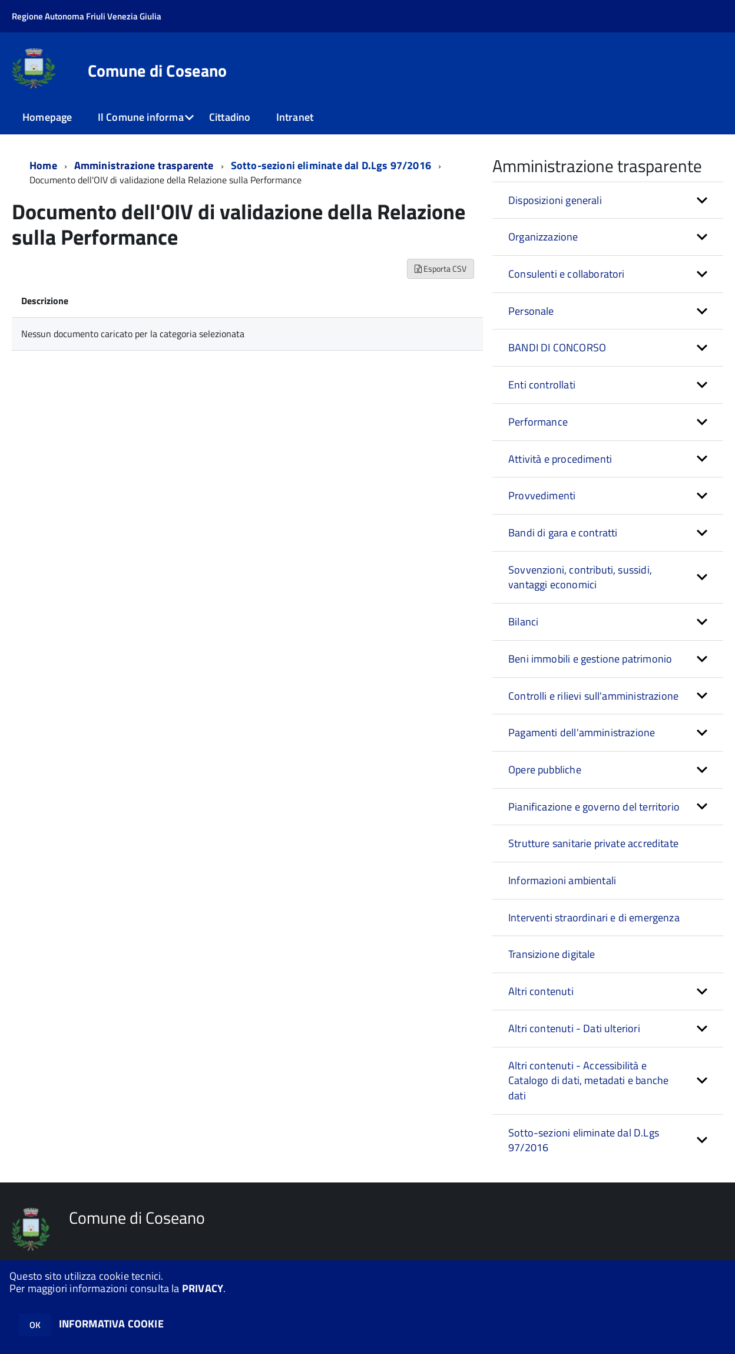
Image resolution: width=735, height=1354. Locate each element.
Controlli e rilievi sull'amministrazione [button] (593, 696)
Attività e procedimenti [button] (560, 459)
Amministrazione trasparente (144, 165)
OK (35, 1325)
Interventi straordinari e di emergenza (594, 917)
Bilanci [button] (523, 622)
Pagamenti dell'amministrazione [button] (581, 732)
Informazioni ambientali (562, 880)
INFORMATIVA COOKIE (111, 1324)
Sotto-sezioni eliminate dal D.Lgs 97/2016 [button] (583, 1140)
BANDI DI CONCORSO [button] (557, 347)
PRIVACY (202, 1288)
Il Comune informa (141, 117)
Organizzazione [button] (543, 237)
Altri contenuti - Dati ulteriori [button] (574, 1028)
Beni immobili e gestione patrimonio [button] (590, 659)
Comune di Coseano (157, 70)
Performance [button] (538, 422)
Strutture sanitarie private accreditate (593, 843)
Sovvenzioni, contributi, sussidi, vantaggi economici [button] (580, 577)
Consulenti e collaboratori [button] (566, 274)
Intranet (294, 117)
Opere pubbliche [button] (544, 770)
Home (43, 165)
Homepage (47, 117)
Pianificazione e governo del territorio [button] (594, 807)
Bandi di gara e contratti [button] (563, 533)
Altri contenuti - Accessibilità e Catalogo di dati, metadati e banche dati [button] (588, 1080)
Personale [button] (531, 311)
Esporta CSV (440, 268)
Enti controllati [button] (541, 385)
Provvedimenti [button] (541, 495)
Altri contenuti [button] (541, 991)
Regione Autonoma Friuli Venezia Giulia (86, 16)
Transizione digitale (551, 954)
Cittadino (230, 117)
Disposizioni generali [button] (555, 200)
